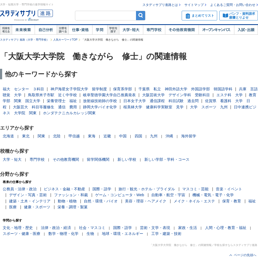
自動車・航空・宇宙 (168, 195)
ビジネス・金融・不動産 (64, 189)
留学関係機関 (98, 159)
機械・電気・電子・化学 (213, 195)
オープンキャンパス (216, 30)
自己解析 (46, 30)
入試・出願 (246, 30)
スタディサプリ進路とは (160, 5)
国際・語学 (101, 189)
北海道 (8, 136)
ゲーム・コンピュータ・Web (119, 195)
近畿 (107, 136)
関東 (41, 136)
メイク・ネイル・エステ (194, 201)
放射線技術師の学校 (100, 101)
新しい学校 (126, 159)
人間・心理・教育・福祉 (225, 228)
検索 (140, 15)
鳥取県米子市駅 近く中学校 (52, 95)
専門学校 (154, 30)
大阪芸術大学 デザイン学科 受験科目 (176, 95)
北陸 (56, 136)
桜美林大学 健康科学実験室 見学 (153, 107)
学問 (99, 30)
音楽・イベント (229, 189)
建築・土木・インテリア (30, 201)
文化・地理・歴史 (18, 228)
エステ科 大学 (229, 95)
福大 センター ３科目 (23, 89)
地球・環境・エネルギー (122, 233)
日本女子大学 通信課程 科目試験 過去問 (161, 101)
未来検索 (23, 30)
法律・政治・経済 (56, 228)
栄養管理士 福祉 (62, 101)
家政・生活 (187, 228)
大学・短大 (131, 30)
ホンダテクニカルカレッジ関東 (69, 113)
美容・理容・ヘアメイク (145, 201)
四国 (138, 136)
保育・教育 (231, 201)
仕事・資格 (80, 30)
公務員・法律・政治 (20, 189)
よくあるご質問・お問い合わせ (232, 5)
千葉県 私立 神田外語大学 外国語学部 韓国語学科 (185, 89)
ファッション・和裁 (71, 195)
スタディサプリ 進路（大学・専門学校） (24, 39)
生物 (90, 233)
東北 (26, 136)
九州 (153, 136)
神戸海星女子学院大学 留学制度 (79, 89)
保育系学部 (122, 89)
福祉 (252, 201)
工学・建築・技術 (166, 233)
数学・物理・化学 (63, 233)
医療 (13, 207)
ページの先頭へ (245, 255)
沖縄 (169, 136)
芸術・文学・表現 (155, 228)
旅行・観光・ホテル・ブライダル (147, 189)
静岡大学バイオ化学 (100, 107)
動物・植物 (67, 201)
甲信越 (74, 136)
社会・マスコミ (92, 228)
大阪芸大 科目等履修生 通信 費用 (45, 107)
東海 (91, 136)
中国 (123, 136)
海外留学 (188, 136)
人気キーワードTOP (65, 39)
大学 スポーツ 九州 (209, 107)
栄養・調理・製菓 (73, 207)
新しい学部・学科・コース (166, 159)
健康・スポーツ (37, 207)
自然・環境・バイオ (101, 201)
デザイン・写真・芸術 (28, 195)
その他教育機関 (182, 30)
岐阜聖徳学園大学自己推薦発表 (109, 95)
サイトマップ (194, 5)
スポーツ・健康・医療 (21, 233)
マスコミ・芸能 (195, 189)
